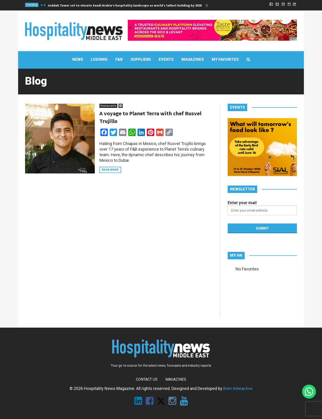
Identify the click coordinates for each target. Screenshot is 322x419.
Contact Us (147, 379)
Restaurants (108, 105)
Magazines (175, 379)
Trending (31, 5)
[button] (309, 392)
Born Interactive (238, 388)
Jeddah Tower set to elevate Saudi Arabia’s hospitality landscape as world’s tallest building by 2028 (125, 5)
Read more (110, 169)
